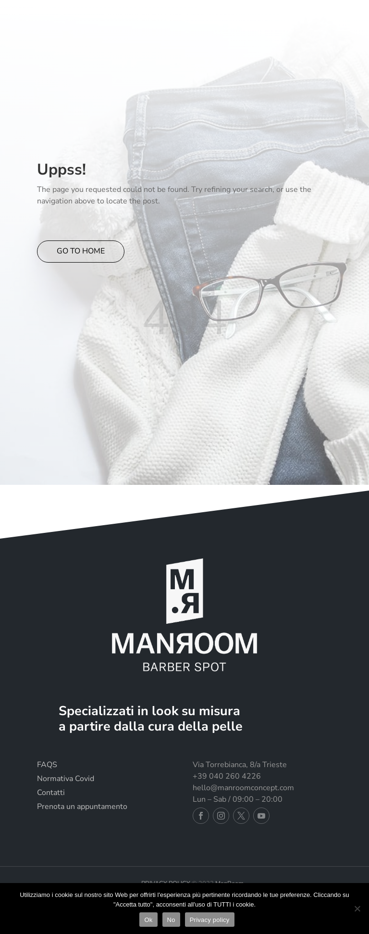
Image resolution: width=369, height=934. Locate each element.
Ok (148, 919)
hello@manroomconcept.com (243, 788)
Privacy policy (210, 919)
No (171, 919)
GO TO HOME (81, 251)
